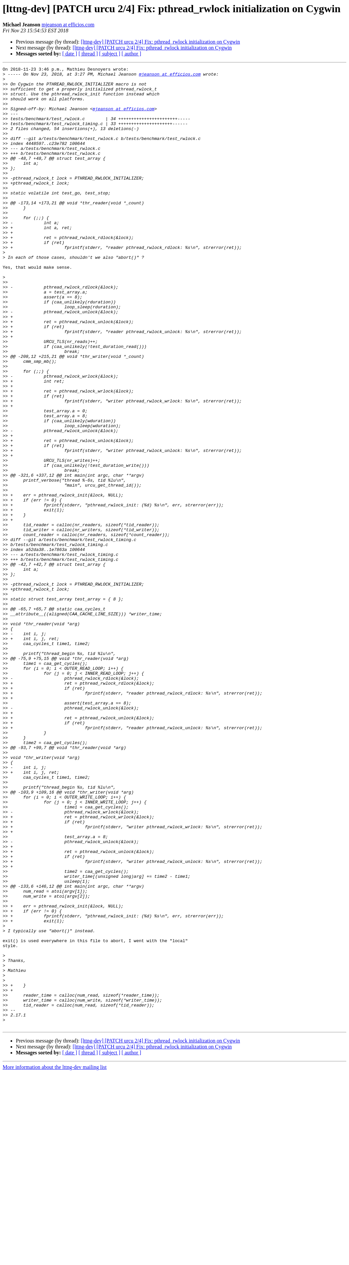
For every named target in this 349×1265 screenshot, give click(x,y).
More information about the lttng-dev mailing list (55, 1259)
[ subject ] (109, 53)
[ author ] (131, 53)
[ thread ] (88, 53)
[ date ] (69, 53)
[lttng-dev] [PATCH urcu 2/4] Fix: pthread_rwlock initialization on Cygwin (160, 42)
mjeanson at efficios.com (68, 24)
